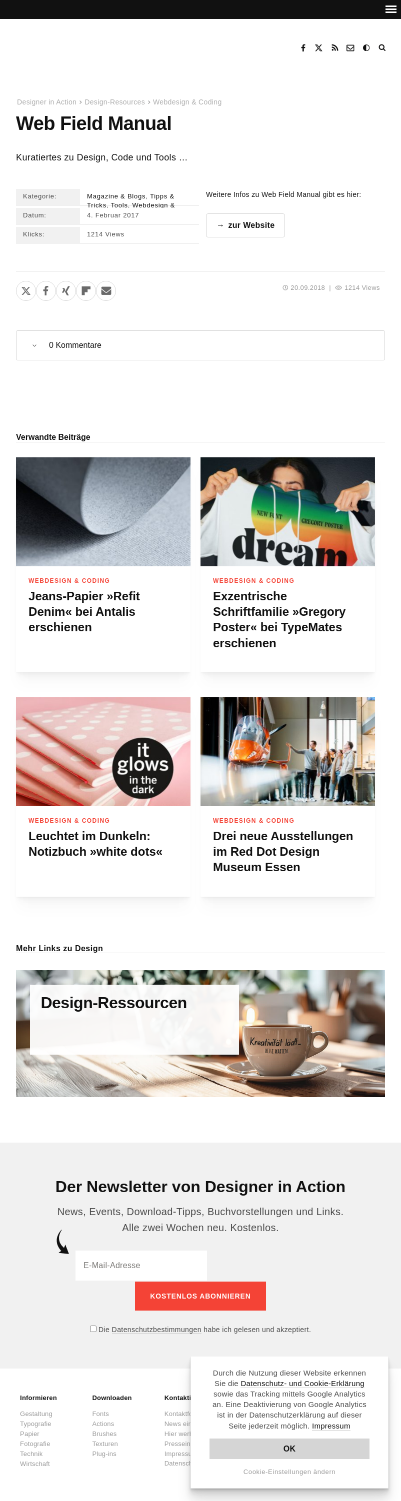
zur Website (251, 225)
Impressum (331, 1426)
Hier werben (182, 1433)
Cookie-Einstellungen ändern (290, 1472)
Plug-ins (104, 1453)
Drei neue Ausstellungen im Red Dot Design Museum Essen (283, 851)
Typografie (36, 1423)
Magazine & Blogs (116, 196)
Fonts (100, 1413)
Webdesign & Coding (187, 102)
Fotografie (35, 1443)
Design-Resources (114, 102)
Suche (383, 48)
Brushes (104, 1433)
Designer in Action (67, 44)
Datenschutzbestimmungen (157, 1329)
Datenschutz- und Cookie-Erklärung (302, 1383)
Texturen (105, 1443)
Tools (119, 205)
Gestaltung (36, 1413)
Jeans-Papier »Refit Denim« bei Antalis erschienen (84, 611)
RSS (335, 48)
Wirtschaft (35, 1463)
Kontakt (351, 48)
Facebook (303, 48)
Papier (30, 1433)
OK (290, 1449)
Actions (103, 1423)
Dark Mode (367, 48)
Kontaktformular (188, 1413)
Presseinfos (182, 1443)
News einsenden (189, 1423)
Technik (31, 1453)
